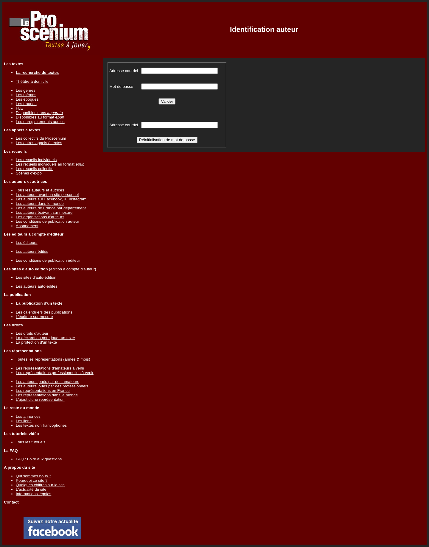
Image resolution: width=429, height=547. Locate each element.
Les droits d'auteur (32, 333)
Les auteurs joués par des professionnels (52, 386)
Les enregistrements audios (40, 121)
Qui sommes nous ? (33, 476)
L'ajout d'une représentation (40, 399)
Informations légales (33, 494)
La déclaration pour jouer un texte (45, 338)
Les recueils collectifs (34, 168)
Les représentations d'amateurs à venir (50, 368)
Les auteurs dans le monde (40, 203)
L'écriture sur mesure (34, 316)
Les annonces (28, 416)
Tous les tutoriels (30, 442)
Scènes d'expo (29, 173)
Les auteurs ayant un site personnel (47, 194)
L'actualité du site (31, 489)
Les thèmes (26, 95)
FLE (19, 108)
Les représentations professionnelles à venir (55, 372)
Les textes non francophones (41, 425)
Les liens (24, 421)
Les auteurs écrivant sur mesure (44, 212)
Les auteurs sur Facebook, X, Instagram (51, 199)
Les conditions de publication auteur (47, 221)
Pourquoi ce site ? (32, 480)
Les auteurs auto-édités (36, 286)
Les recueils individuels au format (50, 164)
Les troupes (26, 104)
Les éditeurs (27, 242)
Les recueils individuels (36, 160)
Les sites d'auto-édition (36, 277)
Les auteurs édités (32, 251)
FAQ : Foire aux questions (39, 459)
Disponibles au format (40, 117)
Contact (11, 502)
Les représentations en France (43, 390)
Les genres (25, 90)
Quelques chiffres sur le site (40, 485)
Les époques (27, 99)
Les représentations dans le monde (47, 395)
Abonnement (27, 226)
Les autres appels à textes (39, 143)
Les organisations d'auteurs (40, 217)
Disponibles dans (39, 112)
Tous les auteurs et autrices (40, 190)
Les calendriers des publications (44, 312)
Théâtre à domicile (32, 81)
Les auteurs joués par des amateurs (47, 381)
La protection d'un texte (36, 342)
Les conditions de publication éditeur (48, 260)
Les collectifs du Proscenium (41, 138)
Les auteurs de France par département (51, 208)
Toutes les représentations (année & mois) (53, 359)
